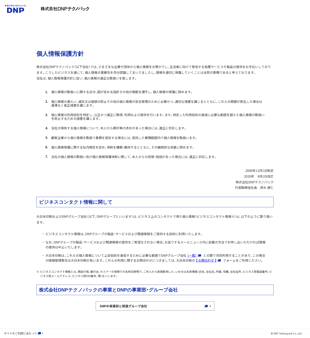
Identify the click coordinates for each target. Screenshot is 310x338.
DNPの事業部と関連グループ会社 (125, 306)
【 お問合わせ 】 (206, 260)
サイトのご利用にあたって (20, 333)
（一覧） (192, 255)
